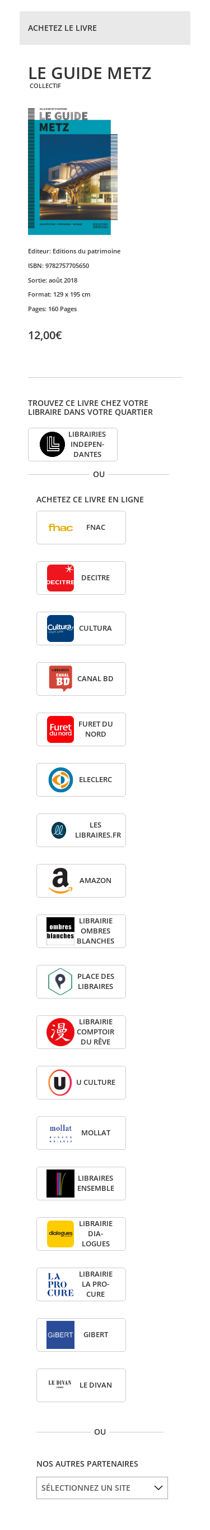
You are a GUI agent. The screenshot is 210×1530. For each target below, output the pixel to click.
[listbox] (102, 1488)
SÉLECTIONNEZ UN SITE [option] (85, 1487)
